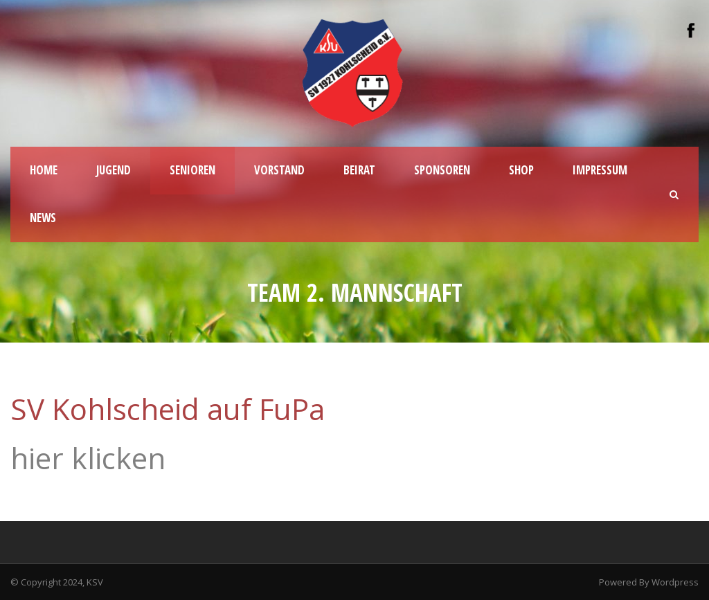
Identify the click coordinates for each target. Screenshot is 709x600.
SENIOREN (192, 170)
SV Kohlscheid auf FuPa (167, 408)
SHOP (521, 170)
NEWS (43, 218)
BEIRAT (359, 170)
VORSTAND (279, 170)
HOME (43, 170)
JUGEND (113, 170)
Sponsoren (442, 170)
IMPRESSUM (600, 170)
